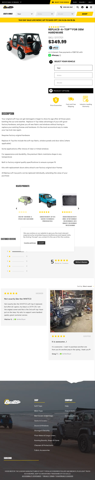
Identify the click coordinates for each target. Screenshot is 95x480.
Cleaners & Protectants (43, 445)
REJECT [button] (48, 243)
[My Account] (82, 7)
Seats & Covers (40, 420)
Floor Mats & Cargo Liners (44, 435)
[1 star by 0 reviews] (17, 271)
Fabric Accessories (42, 450)
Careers (68, 420)
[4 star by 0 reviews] (17, 256)
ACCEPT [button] (41, 243)
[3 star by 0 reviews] (17, 261)
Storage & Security (42, 430)
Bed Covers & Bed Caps (43, 415)
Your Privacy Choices (64, 476)
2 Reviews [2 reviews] (62, 27)
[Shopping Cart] (87, 7)
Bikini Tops (38, 410)
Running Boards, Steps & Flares (46, 440)
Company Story (71, 415)
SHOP (85, 14)
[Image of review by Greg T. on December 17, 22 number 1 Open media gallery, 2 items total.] (71, 311)
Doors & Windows (41, 425)
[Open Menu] (91, 7)
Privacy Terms (48, 476)
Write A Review (81, 262)
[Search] (77, 7)
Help (67, 406)
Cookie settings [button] (30, 243)
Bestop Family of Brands (10, 2)
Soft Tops (38, 406)
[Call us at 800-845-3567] (67, 7)
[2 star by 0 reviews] (17, 266)
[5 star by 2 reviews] (17, 251)
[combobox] (85, 286)
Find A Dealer (70, 410)
